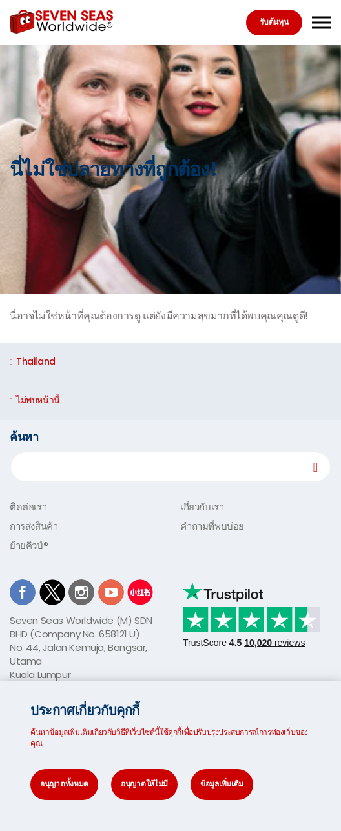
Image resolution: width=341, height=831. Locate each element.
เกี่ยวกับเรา (201, 507)
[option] (170, 169)
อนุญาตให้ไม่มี (144, 783)
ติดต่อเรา (28, 507)
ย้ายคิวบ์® (29, 545)
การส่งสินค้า (33, 526)
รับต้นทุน (274, 21)
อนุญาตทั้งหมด (64, 783)
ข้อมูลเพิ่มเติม (221, 783)
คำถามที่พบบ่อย (212, 526)
